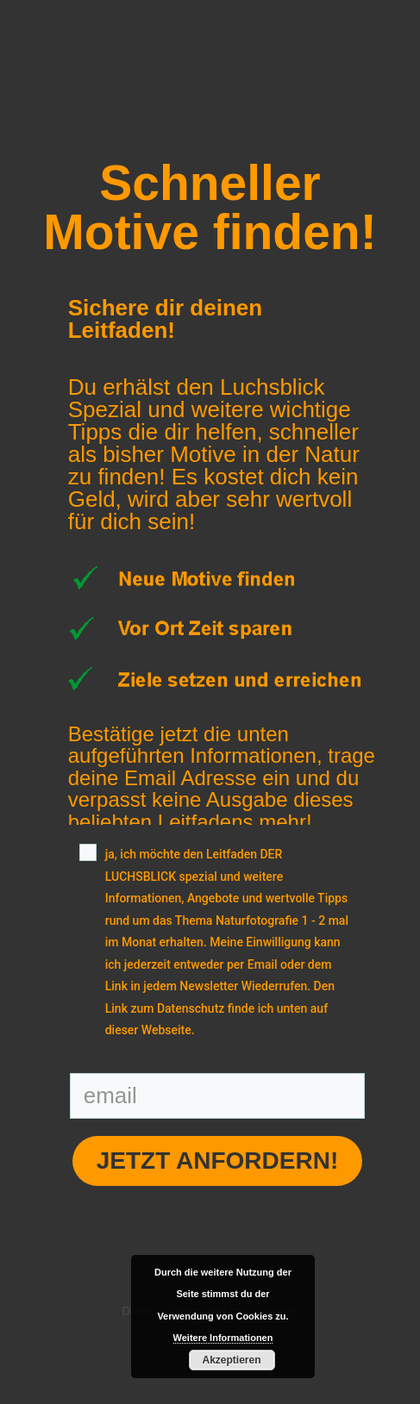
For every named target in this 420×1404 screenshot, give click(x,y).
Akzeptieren (231, 1360)
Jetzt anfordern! (218, 1160)
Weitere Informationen (223, 1337)
